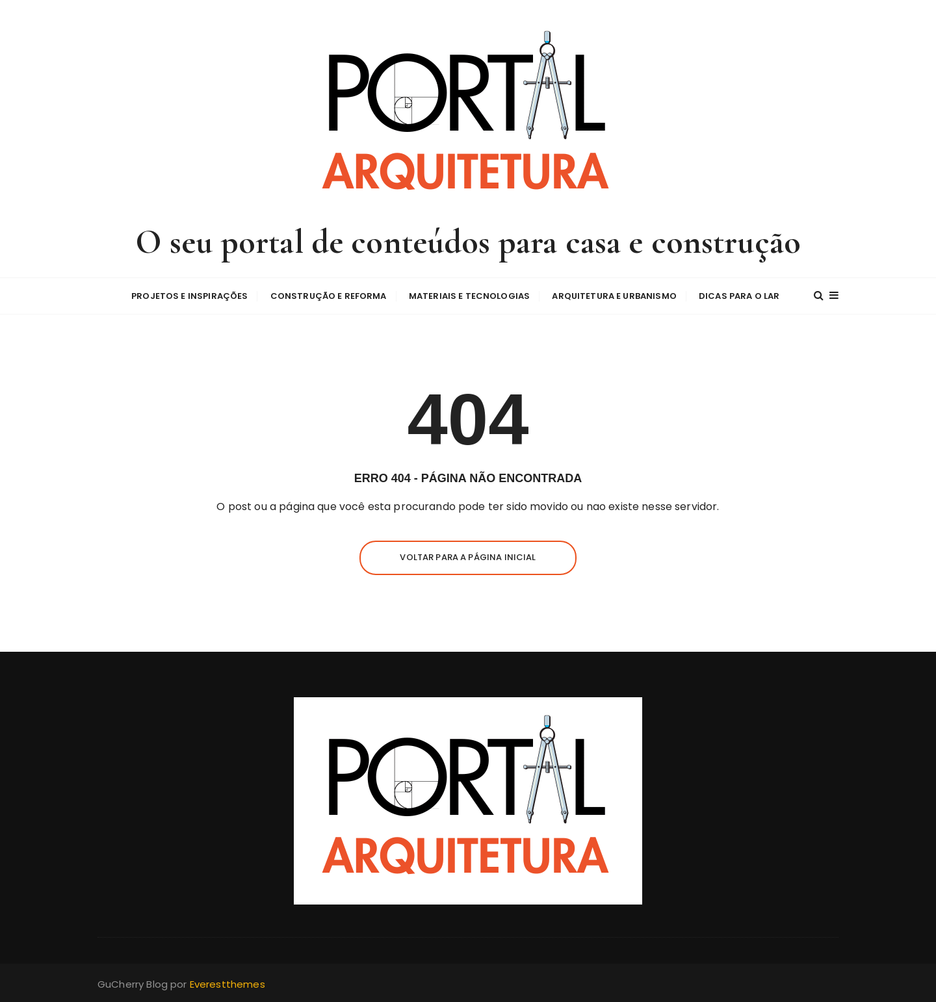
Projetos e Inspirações (189, 296)
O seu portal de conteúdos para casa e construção (468, 242)
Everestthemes (227, 984)
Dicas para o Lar (739, 296)
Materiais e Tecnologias (469, 296)
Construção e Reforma (328, 296)
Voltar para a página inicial (468, 557)
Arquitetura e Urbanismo (614, 296)
